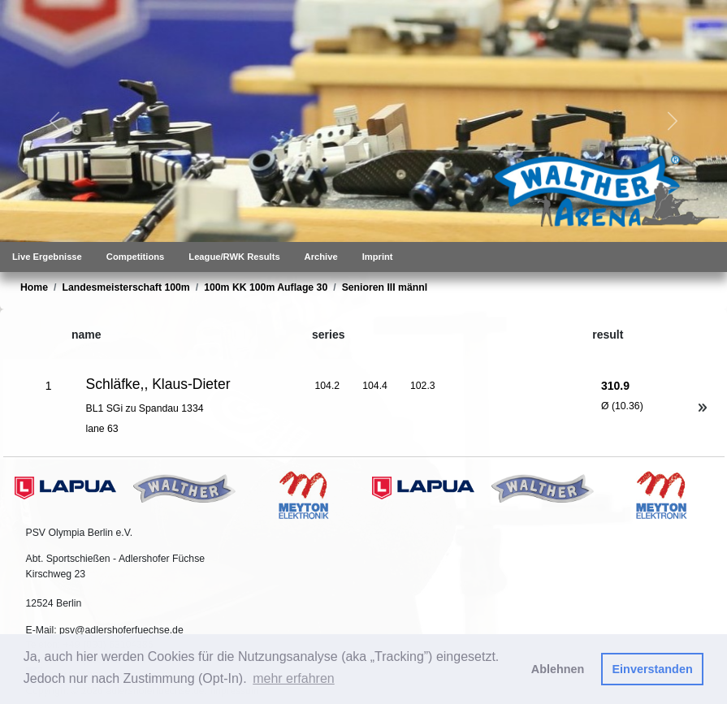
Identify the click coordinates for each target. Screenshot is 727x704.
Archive (321, 256)
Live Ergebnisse (47, 256)
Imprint (377, 256)
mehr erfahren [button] (294, 678)
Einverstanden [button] (652, 669)
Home (34, 287)
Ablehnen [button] (558, 669)
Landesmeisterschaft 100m (125, 287)
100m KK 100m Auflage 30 (265, 287)
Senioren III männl (385, 287)
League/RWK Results (233, 256)
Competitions (135, 256)
